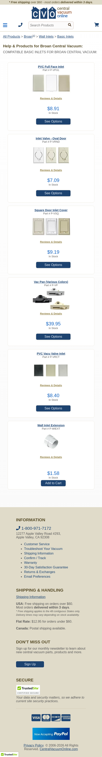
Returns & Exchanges (39, 572)
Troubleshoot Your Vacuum (43, 548)
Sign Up (30, 664)
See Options (53, 121)
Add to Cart (53, 483)
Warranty (30, 562)
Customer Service (37, 544)
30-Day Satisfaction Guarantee (46, 567)
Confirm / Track (35, 558)
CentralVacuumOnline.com (59, 749)
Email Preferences (37, 576)
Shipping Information (39, 553)
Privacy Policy (34, 745)
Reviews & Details (51, 98)
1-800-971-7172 (33, 528)
